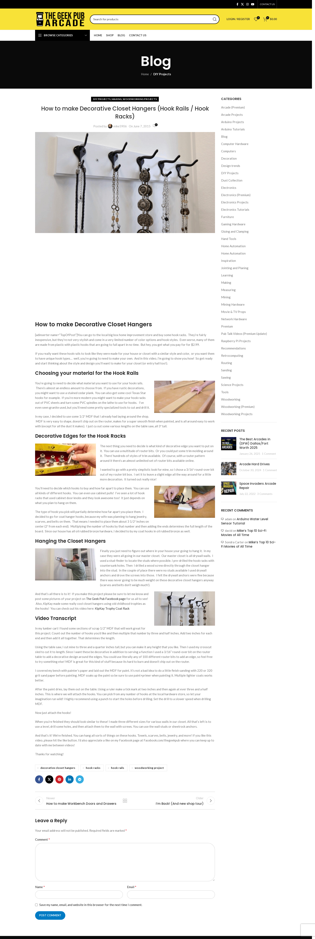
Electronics (228, 187)
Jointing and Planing (234, 268)
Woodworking (230, 399)
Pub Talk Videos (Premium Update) (244, 333)
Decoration (229, 158)
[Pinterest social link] (59, 779)
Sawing (226, 377)
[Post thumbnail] (228, 446)
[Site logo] (60, 18)
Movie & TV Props (233, 312)
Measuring (228, 290)
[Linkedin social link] (70, 779)
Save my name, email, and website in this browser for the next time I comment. (90, 908)
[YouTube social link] (253, 4)
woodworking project (149, 767)
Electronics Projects (234, 202)
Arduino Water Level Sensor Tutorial (244, 521)
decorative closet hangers (57, 767)
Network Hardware (234, 319)
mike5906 (120, 126)
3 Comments (264, 493)
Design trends (230, 166)
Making (117, 99)
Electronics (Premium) (235, 195)
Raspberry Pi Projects (236, 341)
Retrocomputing (232, 355)
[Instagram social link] (247, 4)
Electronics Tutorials (235, 209)
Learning (227, 275)
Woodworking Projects (140, 99)
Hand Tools (228, 239)
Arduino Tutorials (233, 129)
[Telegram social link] (80, 779)
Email (131, 890)
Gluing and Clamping (235, 231)
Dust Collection (231, 180)
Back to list (125, 802)
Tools (225, 392)
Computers (228, 151)
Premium (227, 326)
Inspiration (228, 260)
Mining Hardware (233, 304)
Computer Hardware (234, 144)
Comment (42, 842)
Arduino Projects (232, 122)
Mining (226, 297)
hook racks (93, 767)
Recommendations (233, 348)
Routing (226, 363)
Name (40, 890)
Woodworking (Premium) (238, 406)
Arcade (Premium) (233, 107)
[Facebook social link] (237, 4)
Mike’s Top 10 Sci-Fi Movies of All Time (243, 533)
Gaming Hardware (233, 224)
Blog (224, 136)
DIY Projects (162, 74)
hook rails (117, 767)
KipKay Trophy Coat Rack (112, 608)
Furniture (227, 217)
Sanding (226, 370)
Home (145, 74)
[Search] (154, 19)
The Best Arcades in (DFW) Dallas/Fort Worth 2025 (254, 443)
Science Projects (232, 385)
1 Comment (269, 453)
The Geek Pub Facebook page (106, 599)
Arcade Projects (232, 114)
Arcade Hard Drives (254, 464)
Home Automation (233, 246)
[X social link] (242, 4)
